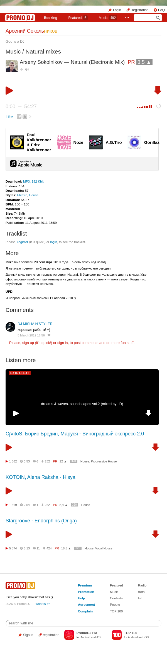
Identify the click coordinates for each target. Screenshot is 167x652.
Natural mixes (43, 51)
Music (108, 17)
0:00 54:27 (21, 106)
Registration (140, 10)
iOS (99, 637)
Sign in (28, 635)
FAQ (161, 10)
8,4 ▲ (64, 504)
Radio (142, 585)
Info (141, 598)
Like (9, 117)
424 (48, 548)
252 (47, 461)
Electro (22, 195)
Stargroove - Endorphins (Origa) (41, 520)
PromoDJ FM (87, 633)
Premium (85, 585)
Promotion (86, 591)
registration (51, 635)
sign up (28, 343)
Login (117, 10)
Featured (78, 17)
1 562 (13, 461)
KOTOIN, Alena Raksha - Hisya (40, 477)
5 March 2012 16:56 (31, 335)
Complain (85, 611)
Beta (141, 591)
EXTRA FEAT (19, 373)
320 (73, 461)
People (115, 604)
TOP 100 (116, 611)
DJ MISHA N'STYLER (35, 324)
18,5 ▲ (66, 548)
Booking (50, 18)
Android (85, 637)
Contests (116, 598)
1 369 (13, 504)
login (53, 242)
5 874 (13, 548)
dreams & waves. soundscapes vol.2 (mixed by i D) (82, 404)
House (33, 195)
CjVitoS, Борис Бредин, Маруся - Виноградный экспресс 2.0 (75, 434)
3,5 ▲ (144, 62)
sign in (62, 343)
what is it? (43, 603)
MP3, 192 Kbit (33, 181)
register (22, 242)
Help (81, 598)
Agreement (86, 604)
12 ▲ (63, 461)
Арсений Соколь (31, 31)
